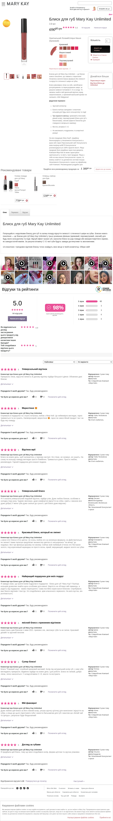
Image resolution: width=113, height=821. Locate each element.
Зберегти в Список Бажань (100, 56)
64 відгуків (86, 28)
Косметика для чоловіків (89, 792)
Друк (110, 14)
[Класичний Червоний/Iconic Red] (72, 48)
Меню (3, 3)
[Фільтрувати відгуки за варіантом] (94, 362)
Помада (73, 796)
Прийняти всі (105, 817)
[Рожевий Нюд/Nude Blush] (68, 48)
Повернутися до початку (36, 781)
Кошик (104, 9)
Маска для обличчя (53, 792)
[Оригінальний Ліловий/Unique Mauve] (24, 43)
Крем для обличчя (87, 788)
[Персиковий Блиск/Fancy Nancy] (61, 57)
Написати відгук (100, 28)
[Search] (95, 3)
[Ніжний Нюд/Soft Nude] (65, 65)
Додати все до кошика (103, 169)
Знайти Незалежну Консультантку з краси (79, 8)
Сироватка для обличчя (70, 792)
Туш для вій (65, 796)
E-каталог (62, 788)
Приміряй (96, 60)
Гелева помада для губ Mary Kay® (21, 178)
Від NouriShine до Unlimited (97, 84)
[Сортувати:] (59, 362)
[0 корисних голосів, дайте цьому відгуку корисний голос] (34, 396)
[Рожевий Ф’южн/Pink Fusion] (76, 48)
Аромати (82, 796)
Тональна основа (53, 796)
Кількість (95, 40)
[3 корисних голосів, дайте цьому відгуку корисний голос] (34, 565)
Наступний (79, 781)
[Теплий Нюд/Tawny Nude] (65, 48)
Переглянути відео (97, 81)
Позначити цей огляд (57, 397)
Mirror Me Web (52, 788)
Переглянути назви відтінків (58, 69)
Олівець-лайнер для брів (49, 177)
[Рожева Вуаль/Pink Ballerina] (61, 65)
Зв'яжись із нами (73, 788)
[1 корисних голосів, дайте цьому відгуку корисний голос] (34, 521)
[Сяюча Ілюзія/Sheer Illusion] (65, 57)
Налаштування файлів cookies (80, 817)
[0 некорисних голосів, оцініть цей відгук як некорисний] (42, 396)
